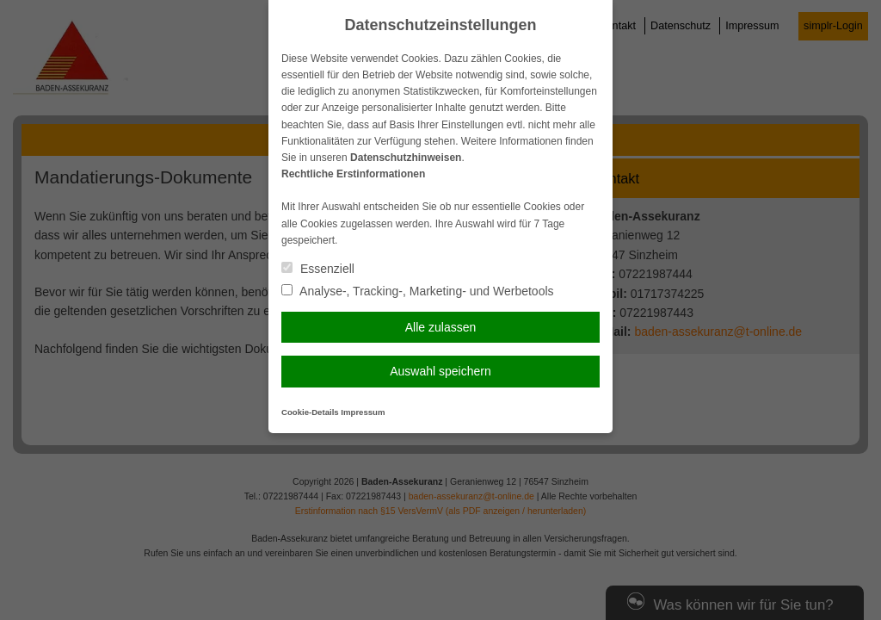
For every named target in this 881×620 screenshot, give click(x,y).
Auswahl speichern (440, 371)
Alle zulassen (441, 327)
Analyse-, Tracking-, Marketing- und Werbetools (417, 291)
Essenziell (317, 269)
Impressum (363, 412)
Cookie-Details (310, 412)
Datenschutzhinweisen (405, 158)
